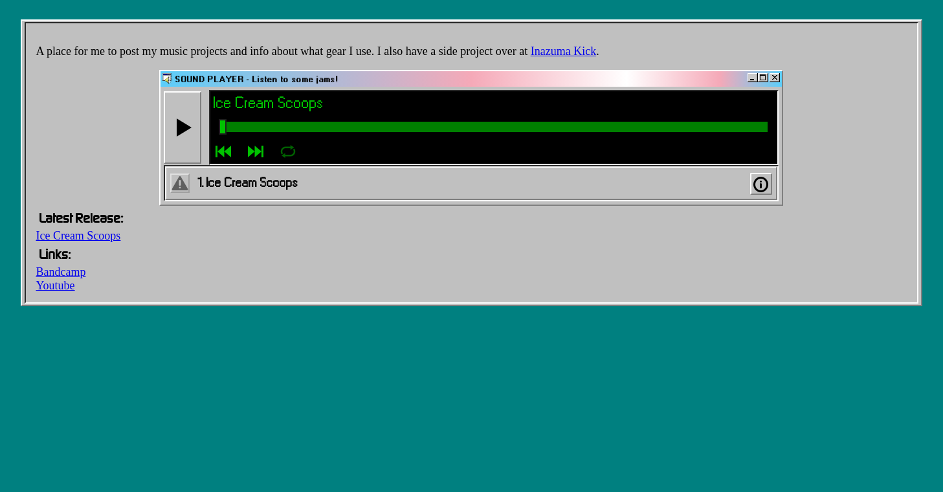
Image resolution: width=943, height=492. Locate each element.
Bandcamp (60, 271)
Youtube (55, 285)
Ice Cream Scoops (78, 235)
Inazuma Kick (563, 51)
